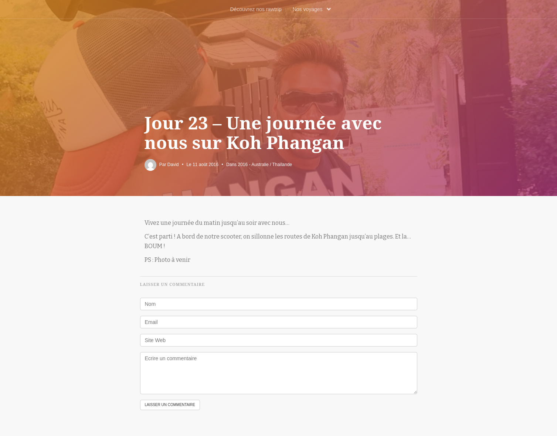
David (173, 164)
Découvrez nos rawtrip (255, 9)
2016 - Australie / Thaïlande (265, 164)
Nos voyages (312, 9)
